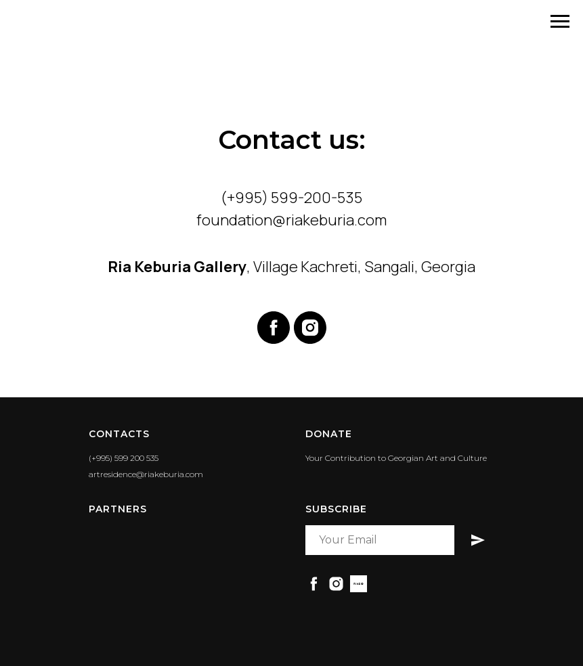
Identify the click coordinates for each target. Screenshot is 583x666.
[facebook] (273, 327)
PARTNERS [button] (118, 509)
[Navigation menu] (559, 21)
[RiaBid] (358, 583)
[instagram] (310, 327)
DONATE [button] (328, 434)
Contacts (119, 434)
